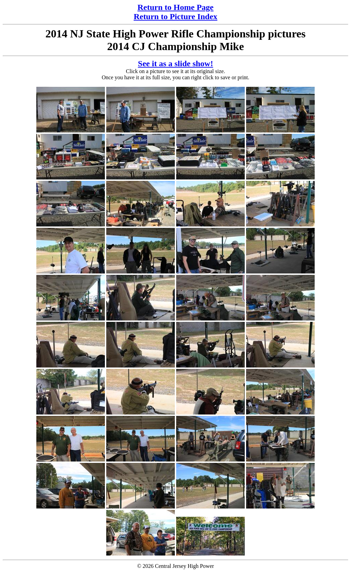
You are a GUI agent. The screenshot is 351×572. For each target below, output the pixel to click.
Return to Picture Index (175, 16)
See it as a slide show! (175, 63)
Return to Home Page (175, 7)
